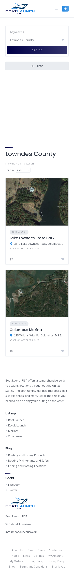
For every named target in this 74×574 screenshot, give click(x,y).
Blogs (41, 550)
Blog (31, 550)
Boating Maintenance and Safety (28, 460)
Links (26, 556)
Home (15, 556)
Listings (39, 556)
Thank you (58, 566)
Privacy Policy (35, 561)
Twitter (12, 490)
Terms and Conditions (34, 566)
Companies (15, 436)
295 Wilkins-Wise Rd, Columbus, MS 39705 (39, 335)
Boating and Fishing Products (26, 455)
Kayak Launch (17, 425)
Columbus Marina (26, 329)
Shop (12, 566)
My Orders (16, 561)
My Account (55, 556)
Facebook (14, 485)
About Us (18, 550)
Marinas (13, 431)
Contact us (55, 550)
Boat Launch (19, 232)
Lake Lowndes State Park (32, 238)
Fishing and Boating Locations (27, 466)
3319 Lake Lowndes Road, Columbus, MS (39, 244)
